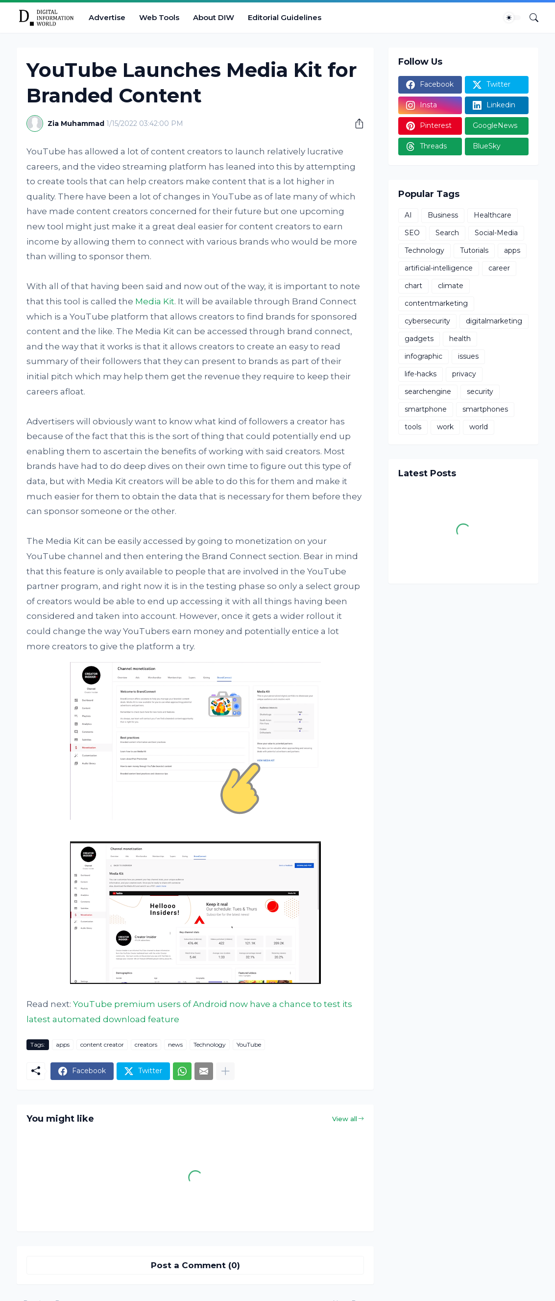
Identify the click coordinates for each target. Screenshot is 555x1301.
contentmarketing (436, 303)
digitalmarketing (494, 321)
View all (344, 1119)
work (445, 426)
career (499, 268)
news (175, 1044)
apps (63, 1044)
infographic (423, 356)
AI (408, 215)
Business (443, 215)
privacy (464, 373)
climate (450, 285)
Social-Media (496, 232)
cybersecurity (427, 321)
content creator (102, 1044)
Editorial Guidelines (284, 17)
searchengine (428, 391)
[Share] (355, 123)
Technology (209, 1044)
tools (413, 426)
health (460, 338)
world (478, 426)
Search (447, 232)
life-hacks (420, 373)
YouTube (249, 1044)
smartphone (426, 409)
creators (146, 1044)
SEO (412, 232)
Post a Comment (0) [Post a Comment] (195, 1265)
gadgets (419, 338)
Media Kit (154, 301)
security (480, 391)
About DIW (213, 17)
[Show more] (225, 1071)
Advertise (107, 17)
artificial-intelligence (439, 268)
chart (413, 285)
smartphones (485, 409)
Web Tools (159, 17)
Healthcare (492, 215)
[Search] (530, 17)
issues (468, 356)
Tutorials (474, 250)
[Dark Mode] (512, 17)
